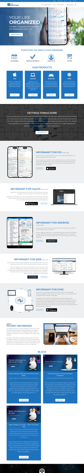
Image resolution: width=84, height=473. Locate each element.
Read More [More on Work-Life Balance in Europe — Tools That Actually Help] (72, 406)
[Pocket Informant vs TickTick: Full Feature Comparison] (48, 363)
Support (38, 459)
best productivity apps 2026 (72, 380)
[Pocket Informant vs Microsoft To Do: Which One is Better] (24, 363)
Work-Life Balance (72, 386)
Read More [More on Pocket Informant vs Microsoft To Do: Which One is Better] (24, 398)
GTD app (76, 382)
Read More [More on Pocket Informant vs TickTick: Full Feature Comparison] (48, 400)
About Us (12, 459)
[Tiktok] (51, 465)
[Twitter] (45, 465)
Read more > (39, 168)
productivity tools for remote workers (68, 384)
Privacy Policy (23, 459)
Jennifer (12, 378)
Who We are (31, 459)
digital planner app (70, 382)
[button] (75, 4)
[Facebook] (32, 465)
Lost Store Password (59, 459)
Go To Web (32, 277)
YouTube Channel (70, 459)
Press (17, 459)
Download (51, 240)
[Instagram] (39, 465)
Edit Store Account (48, 459)
